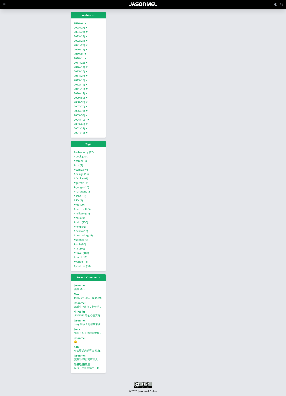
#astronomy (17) (84, 152)
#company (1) (82, 169)
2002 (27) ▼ (81, 128)
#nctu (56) (80, 226)
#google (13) (81, 187)
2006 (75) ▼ (81, 111)
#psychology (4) (83, 235)
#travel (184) (81, 253)
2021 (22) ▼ (81, 45)
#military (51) (82, 213)
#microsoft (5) (82, 209)
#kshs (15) (80, 196)
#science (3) (81, 239)
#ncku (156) (81, 222)
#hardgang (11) (83, 191)
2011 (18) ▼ (81, 89)
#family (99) (81, 178)
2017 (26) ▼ (81, 62)
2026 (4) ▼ (80, 23)
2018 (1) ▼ (80, 58)
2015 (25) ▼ (81, 71)
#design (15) (81, 174)
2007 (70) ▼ (81, 106)
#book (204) (81, 156)
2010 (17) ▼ (81, 93)
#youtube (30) (82, 266)
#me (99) (79, 204)
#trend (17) (80, 257)
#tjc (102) (79, 248)
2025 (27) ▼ (81, 27)
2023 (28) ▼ (81, 36)
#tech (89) (80, 244)
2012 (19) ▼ (81, 84)
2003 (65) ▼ (81, 124)
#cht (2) (78, 165)
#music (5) (80, 218)
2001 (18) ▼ (81, 132)
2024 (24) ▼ (81, 32)
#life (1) (78, 200)
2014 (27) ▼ (81, 75)
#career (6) (80, 161)
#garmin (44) (81, 182)
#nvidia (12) (81, 231)
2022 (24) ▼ (81, 40)
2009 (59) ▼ (81, 97)
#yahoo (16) (81, 261)
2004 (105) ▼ (82, 119)
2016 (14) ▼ (81, 67)
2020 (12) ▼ (81, 49)
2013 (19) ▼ (81, 80)
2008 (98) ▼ (81, 102)
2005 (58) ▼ (81, 115)
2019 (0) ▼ (80, 54)
